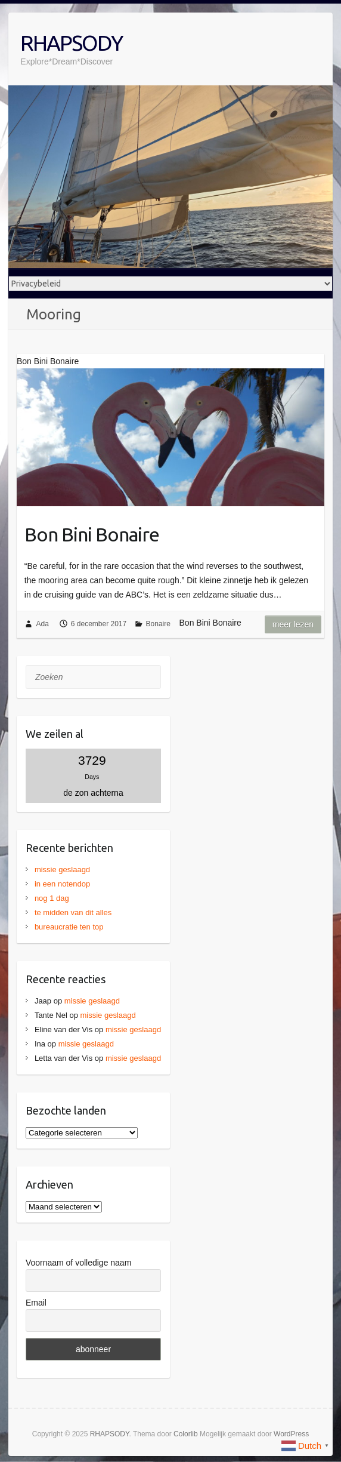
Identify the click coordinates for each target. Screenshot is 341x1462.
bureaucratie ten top (69, 926)
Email (36, 1302)
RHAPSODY (71, 42)
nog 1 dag (52, 898)
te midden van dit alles (73, 912)
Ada (42, 624)
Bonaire (158, 624)
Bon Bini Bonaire (91, 534)
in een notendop (62, 883)
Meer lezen (293, 624)
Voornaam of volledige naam (78, 1262)
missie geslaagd (62, 869)
